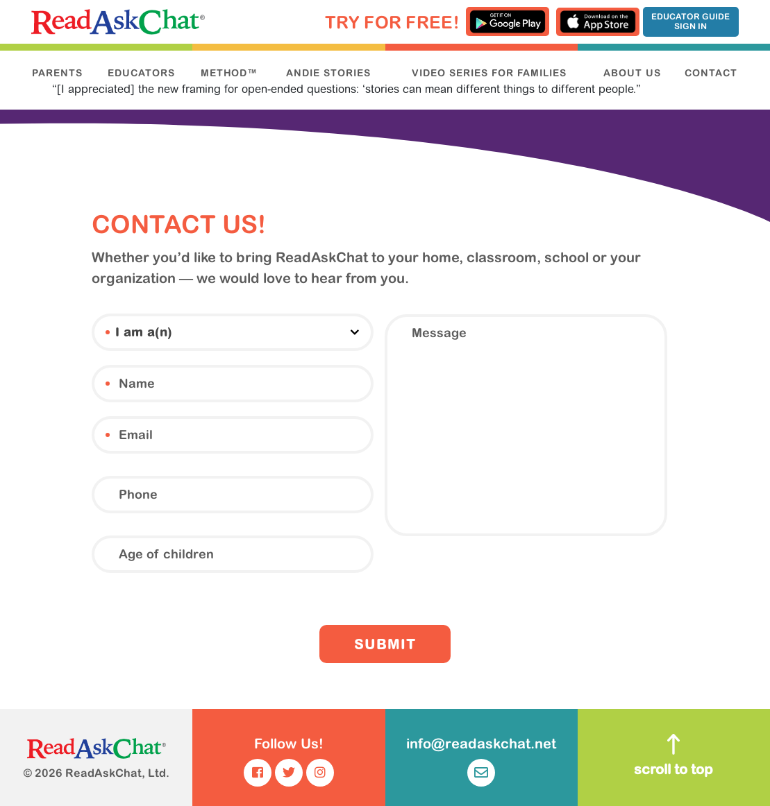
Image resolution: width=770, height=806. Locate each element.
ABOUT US (632, 72)
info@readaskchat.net (481, 761)
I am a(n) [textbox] (143, 333)
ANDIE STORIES (328, 72)
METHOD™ (229, 72)
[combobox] (232, 332)
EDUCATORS (141, 72)
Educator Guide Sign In (690, 21)
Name (108, 383)
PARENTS (57, 72)
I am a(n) (108, 332)
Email (108, 435)
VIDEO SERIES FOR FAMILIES (489, 72)
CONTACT (711, 72)
